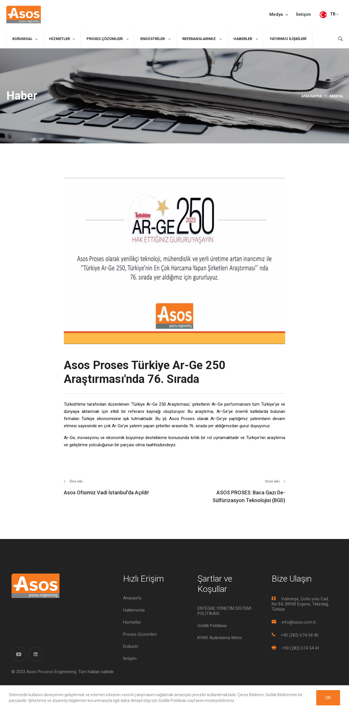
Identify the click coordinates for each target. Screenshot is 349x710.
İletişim (303, 14)
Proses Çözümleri (105, 39)
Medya (278, 14)
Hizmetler (59, 39)
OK (328, 697)
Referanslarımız (199, 39)
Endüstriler (153, 39)
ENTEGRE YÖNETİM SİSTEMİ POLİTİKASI (224, 611)
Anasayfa (311, 96)
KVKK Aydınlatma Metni (219, 637)
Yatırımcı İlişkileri (288, 39)
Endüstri (130, 646)
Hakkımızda (134, 610)
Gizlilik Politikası (212, 625)
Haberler (243, 39)
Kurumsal (22, 39)
